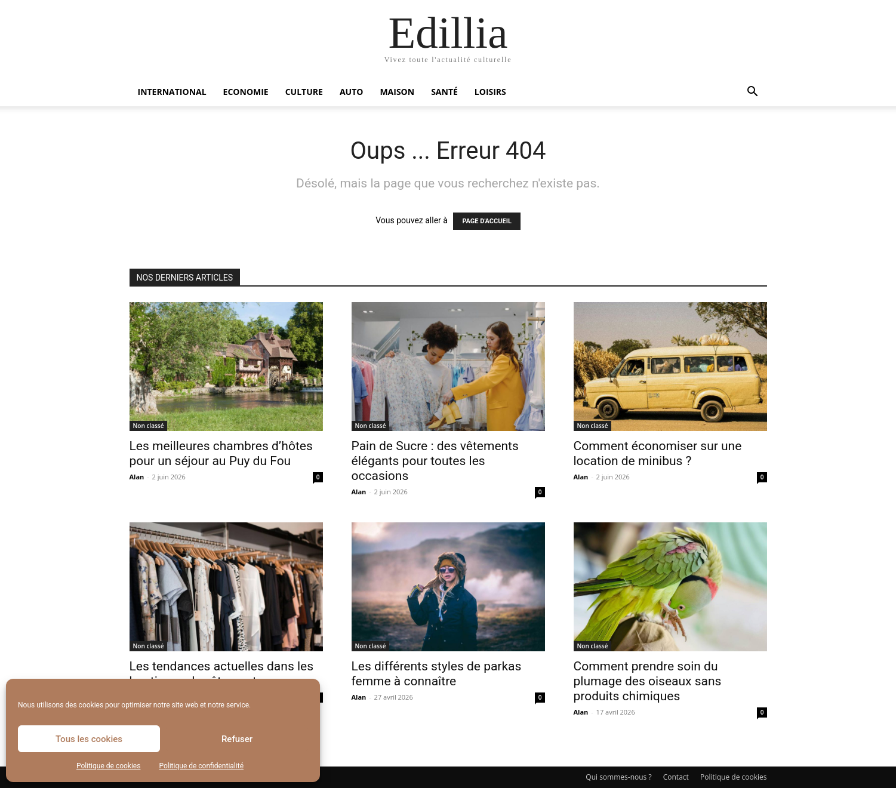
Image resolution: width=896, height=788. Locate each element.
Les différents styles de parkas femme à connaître (437, 673)
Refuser (237, 739)
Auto (352, 91)
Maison (397, 91)
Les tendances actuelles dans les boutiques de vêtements (222, 673)
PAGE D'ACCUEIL (487, 221)
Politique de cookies (108, 766)
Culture (304, 91)
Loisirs (490, 91)
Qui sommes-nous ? (618, 777)
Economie (246, 91)
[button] (752, 92)
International (172, 91)
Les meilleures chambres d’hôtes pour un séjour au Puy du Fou (221, 453)
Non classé (148, 425)
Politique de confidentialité (201, 766)
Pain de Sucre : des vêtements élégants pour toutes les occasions (435, 461)
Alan (137, 476)
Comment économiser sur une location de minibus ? (658, 453)
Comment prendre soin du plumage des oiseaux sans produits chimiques (648, 681)
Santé (444, 91)
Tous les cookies (89, 739)
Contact (676, 777)
